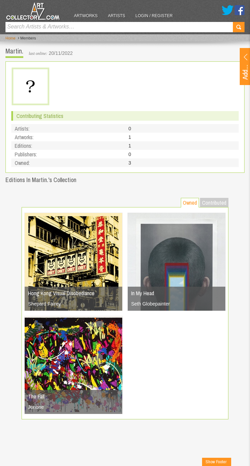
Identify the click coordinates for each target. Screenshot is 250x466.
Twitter (228, 10)
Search (239, 27)
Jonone (36, 407)
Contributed (214, 202)
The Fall (36, 396)
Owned (190, 202)
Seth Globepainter (150, 304)
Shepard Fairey (44, 304)
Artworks (86, 15)
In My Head (142, 293)
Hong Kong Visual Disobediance (61, 293)
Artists (116, 15)
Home (10, 38)
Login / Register (154, 15)
